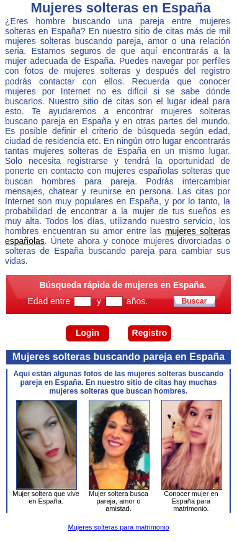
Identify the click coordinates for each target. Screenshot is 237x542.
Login (87, 333)
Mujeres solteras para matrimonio (118, 527)
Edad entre (50, 301)
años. (137, 301)
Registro (150, 333)
